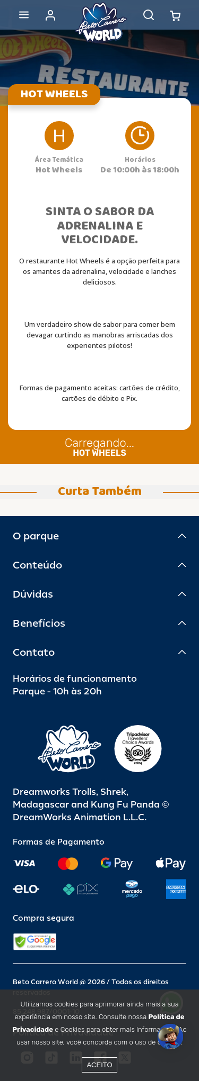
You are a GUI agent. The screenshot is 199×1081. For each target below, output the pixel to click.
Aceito (99, 1065)
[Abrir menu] (23, 14)
